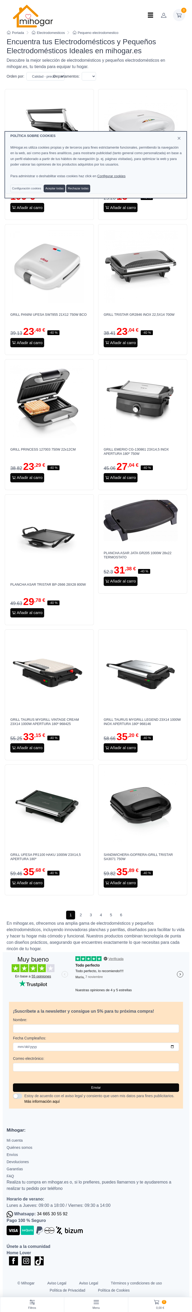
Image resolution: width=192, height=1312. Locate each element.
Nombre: (20, 1020)
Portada (15, 33)
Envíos (12, 1155)
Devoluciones (18, 1162)
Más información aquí (42, 1101)
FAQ (10, 1176)
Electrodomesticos (48, 33)
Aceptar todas (54, 188)
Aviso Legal (56, 1283)
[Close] (179, 138)
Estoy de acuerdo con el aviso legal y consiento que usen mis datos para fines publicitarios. (99, 1099)
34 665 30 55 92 (52, 1214)
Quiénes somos (19, 1147)
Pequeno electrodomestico (95, 33)
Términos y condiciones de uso (136, 1283)
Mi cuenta (15, 1140)
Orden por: (15, 76)
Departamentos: (66, 76)
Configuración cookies (26, 188)
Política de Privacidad (67, 1290)
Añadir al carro (27, 207)
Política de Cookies (114, 1290)
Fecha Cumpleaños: (29, 1038)
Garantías (15, 1169)
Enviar (96, 1087)
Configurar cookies (111, 176)
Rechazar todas (78, 188)
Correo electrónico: (28, 1058)
